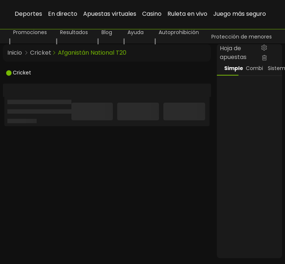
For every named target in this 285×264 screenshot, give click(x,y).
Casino (152, 14)
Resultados (74, 32)
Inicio (14, 52)
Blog (106, 32)
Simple (231, 68)
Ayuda (135, 32)
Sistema (275, 68)
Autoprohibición (179, 32)
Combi (253, 68)
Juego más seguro (239, 14)
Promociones (30, 32)
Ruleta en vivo (187, 14)
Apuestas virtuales (109, 14)
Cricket (40, 52)
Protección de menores (241, 36)
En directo (62, 14)
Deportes (28, 14)
